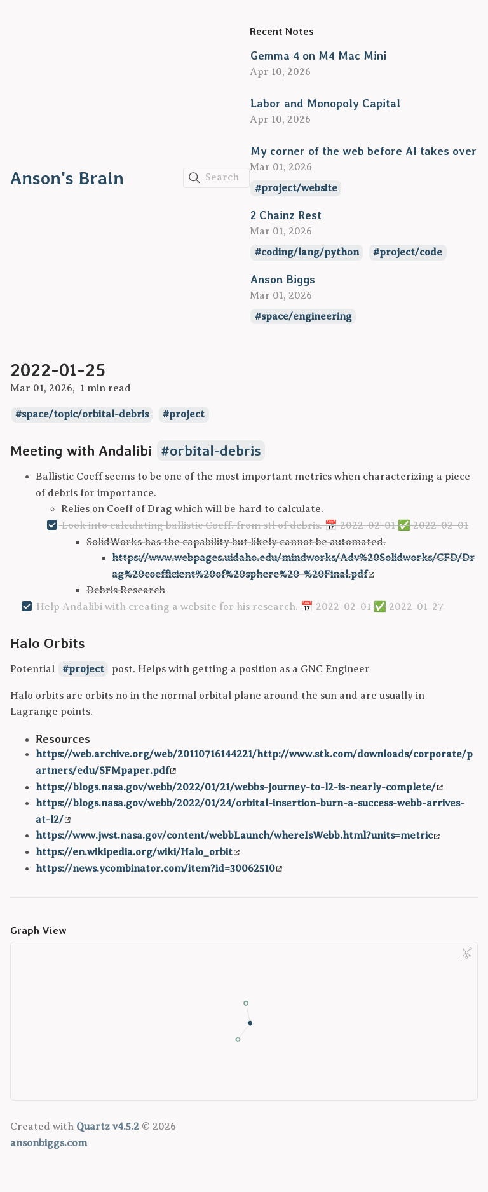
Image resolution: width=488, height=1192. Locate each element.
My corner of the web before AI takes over (363, 151)
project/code (410, 252)
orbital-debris (215, 450)
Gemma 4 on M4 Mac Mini (318, 55)
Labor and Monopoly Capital (325, 103)
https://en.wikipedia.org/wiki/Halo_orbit (138, 852)
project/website (299, 188)
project (187, 414)
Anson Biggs (282, 279)
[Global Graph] (466, 953)
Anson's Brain (67, 178)
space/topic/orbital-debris (85, 414)
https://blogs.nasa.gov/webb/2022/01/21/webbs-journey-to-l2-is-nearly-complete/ (239, 787)
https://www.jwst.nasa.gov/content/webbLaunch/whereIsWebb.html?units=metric (238, 835)
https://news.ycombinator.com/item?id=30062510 (159, 868)
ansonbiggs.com (48, 1143)
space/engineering (306, 316)
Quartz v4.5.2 (107, 1126)
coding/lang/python (310, 252)
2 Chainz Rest (286, 215)
